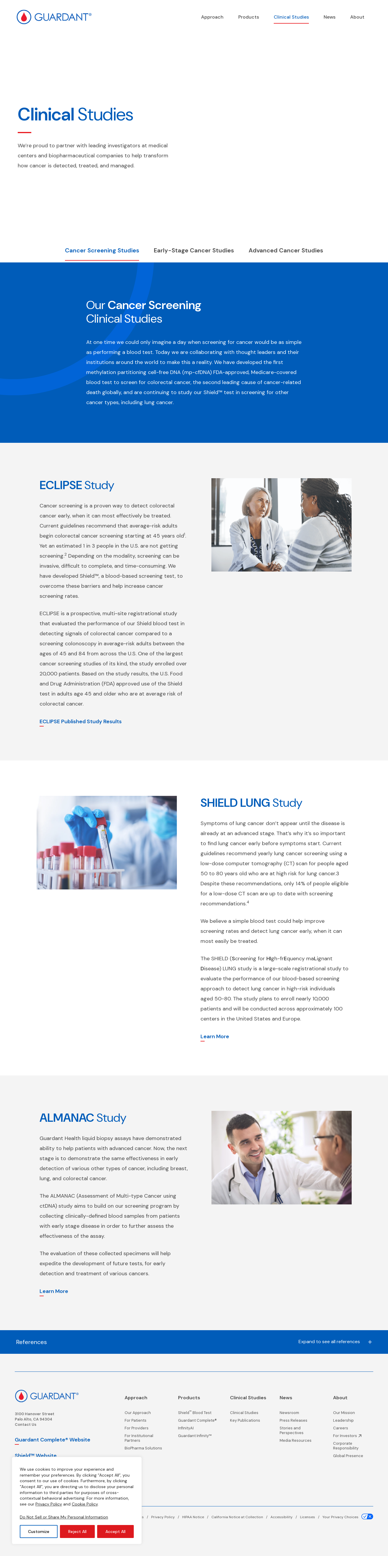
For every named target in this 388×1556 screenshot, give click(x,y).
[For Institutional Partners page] (145, 1439)
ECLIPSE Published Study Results (81, 721)
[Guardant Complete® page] (197, 1422)
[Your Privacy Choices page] (347, 1517)
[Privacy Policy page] (166, 1517)
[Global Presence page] (353, 1457)
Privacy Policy (48, 1504)
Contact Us (25, 1424)
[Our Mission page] (353, 1414)
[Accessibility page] (285, 1517)
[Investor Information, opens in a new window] (353, 1437)
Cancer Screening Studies (102, 250)
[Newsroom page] (300, 1414)
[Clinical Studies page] (291, 17)
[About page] (357, 17)
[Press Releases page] (300, 1422)
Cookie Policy (85, 1504)
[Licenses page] (311, 1517)
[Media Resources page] (300, 1442)
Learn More (214, 1036)
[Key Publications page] (248, 1422)
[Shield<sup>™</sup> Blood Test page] (197, 1414)
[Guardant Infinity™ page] (197, 1437)
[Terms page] (142, 1517)
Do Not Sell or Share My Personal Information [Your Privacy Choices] (64, 1517)
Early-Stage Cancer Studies (194, 250)
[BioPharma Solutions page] (145, 1450)
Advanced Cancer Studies (286, 250)
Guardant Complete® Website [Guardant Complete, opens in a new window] (52, 1439)
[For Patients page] (145, 1422)
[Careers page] (353, 1429)
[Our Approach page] (145, 1414)
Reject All (77, 1531)
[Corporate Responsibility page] (353, 1447)
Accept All (115, 1531)
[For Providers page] (145, 1429)
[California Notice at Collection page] (240, 1517)
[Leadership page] (353, 1422)
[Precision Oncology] (212, 17)
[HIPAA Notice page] (196, 1517)
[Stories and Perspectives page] (300, 1432)
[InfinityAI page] (197, 1429)
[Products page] (248, 17)
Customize (38, 1531)
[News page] (329, 17)
